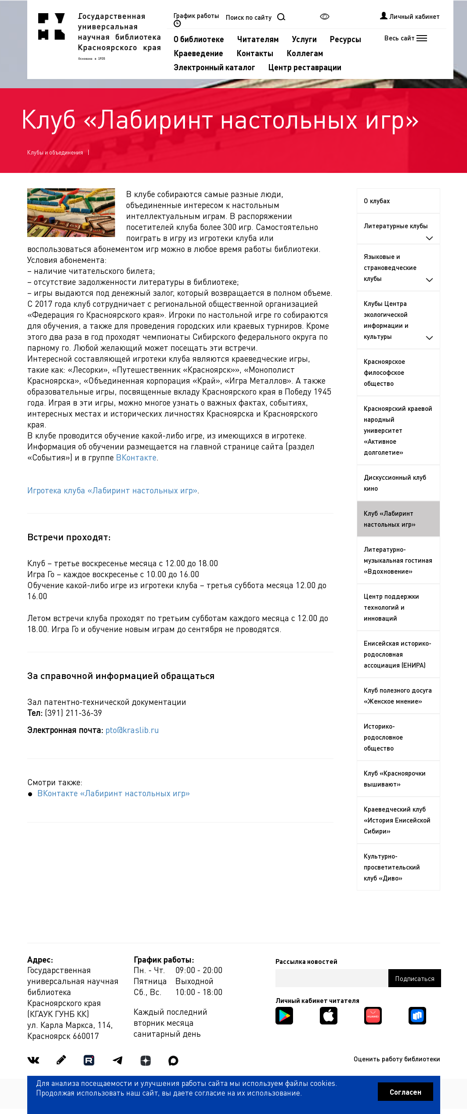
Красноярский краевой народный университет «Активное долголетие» (398, 430)
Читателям (258, 39)
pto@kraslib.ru (132, 729)
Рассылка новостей (306, 961)
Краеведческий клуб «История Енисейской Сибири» (397, 820)
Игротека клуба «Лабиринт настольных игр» (112, 490)
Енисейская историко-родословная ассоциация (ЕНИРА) (397, 654)
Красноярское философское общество (384, 372)
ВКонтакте (136, 457)
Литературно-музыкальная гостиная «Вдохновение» (398, 560)
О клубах (377, 200)
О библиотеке (199, 39)
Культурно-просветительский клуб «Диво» (392, 867)
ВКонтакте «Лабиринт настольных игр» (113, 792)
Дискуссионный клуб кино (395, 482)
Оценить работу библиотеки (397, 1058)
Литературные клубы (398, 231)
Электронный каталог (214, 67)
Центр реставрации (304, 67)
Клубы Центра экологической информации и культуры (398, 320)
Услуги (304, 39)
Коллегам (304, 53)
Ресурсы (345, 39)
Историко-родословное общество (383, 737)
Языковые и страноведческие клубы (398, 267)
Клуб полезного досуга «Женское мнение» (398, 695)
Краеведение (198, 53)
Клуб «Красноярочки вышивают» (395, 778)
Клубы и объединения (55, 152)
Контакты (254, 53)
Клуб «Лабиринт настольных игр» (390, 518)
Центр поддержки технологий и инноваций (391, 607)
